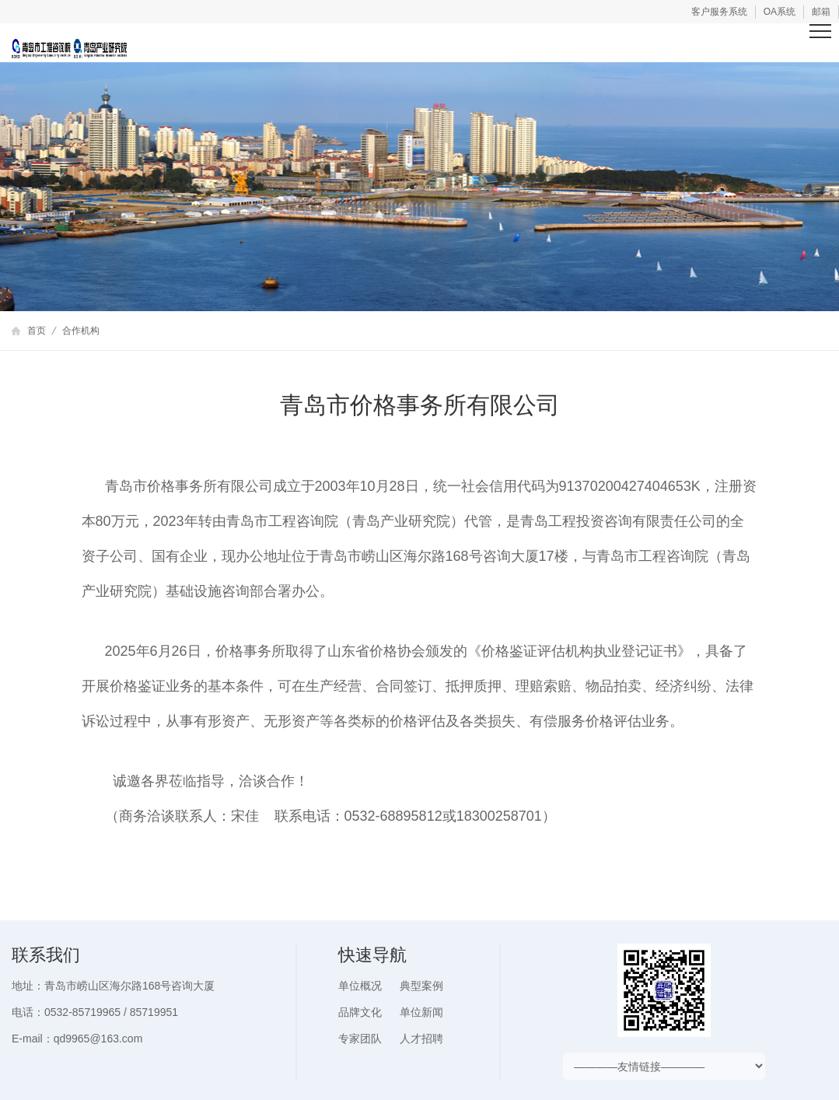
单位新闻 (421, 1012)
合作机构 (81, 330)
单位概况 (360, 985)
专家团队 (360, 1038)
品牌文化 (360, 1012)
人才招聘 (421, 1038)
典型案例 (421, 985)
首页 (36, 330)
